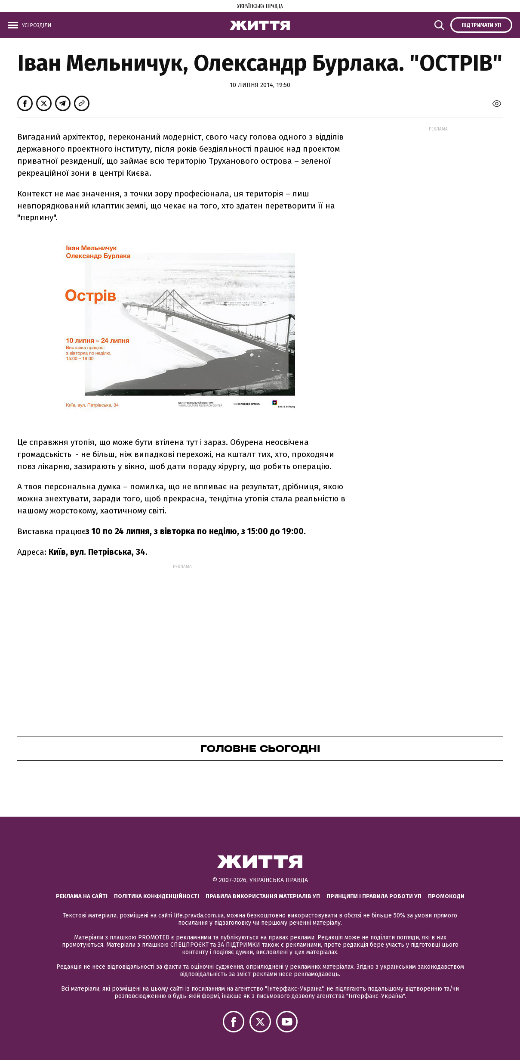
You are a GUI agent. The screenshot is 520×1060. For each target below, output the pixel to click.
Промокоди (446, 896)
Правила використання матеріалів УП (263, 896)
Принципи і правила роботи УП (374, 896)
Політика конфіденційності (156, 896)
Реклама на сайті (82, 896)
